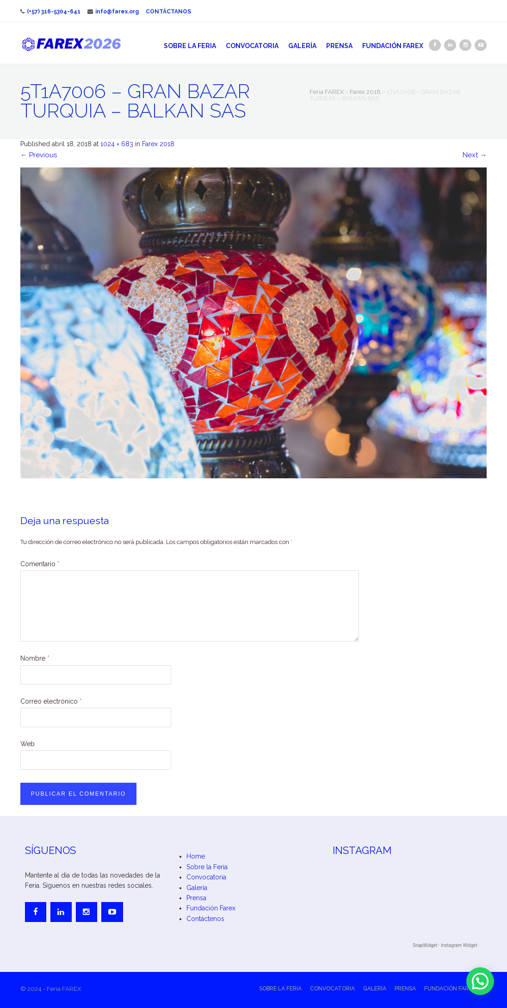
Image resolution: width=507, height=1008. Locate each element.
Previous (38, 155)
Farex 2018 (158, 144)
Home (195, 856)
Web (27, 744)
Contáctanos (168, 11)
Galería (302, 45)
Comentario (40, 564)
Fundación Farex (392, 45)
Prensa (339, 45)
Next (475, 155)
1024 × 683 (116, 144)
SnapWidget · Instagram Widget (445, 945)
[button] (480, 981)
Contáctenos (205, 918)
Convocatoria (252, 45)
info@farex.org (113, 11)
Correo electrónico (51, 701)
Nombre (34, 658)
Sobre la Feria (190, 45)
